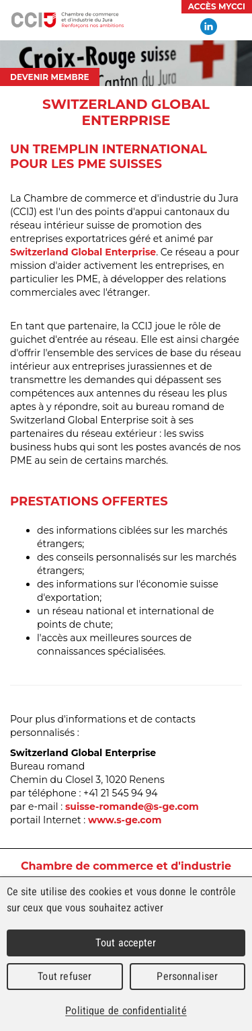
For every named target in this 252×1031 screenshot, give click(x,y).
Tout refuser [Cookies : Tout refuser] (64, 976)
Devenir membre (49, 77)
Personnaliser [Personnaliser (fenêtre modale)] (187, 976)
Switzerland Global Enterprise (83, 252)
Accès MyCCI (216, 6)
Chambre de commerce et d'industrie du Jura (67, 20)
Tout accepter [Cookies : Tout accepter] (125, 942)
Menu (235, 26)
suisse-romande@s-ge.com (132, 806)
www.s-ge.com (124, 820)
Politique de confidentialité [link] (125, 1010)
